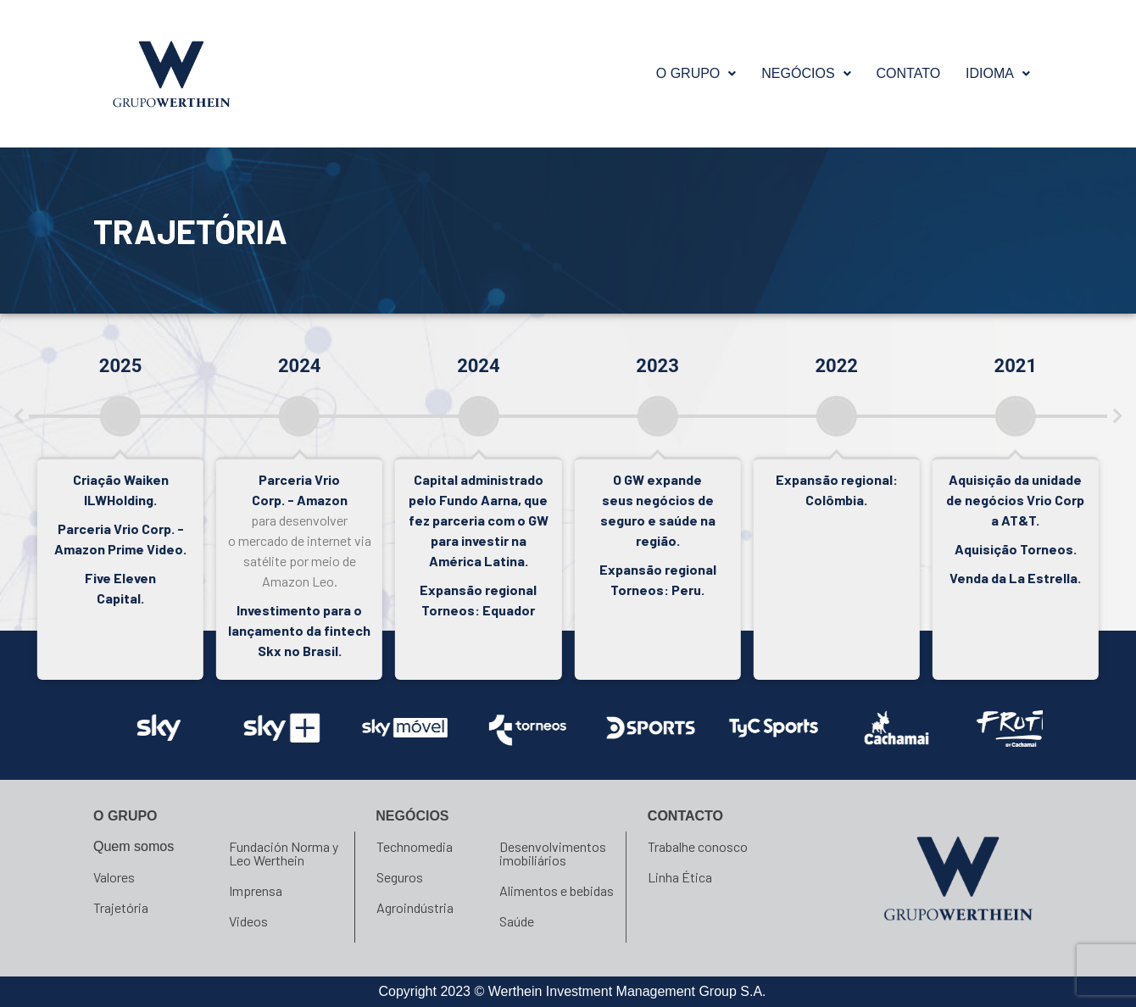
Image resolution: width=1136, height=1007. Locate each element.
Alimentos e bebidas (556, 890)
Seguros (399, 877)
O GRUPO (696, 73)
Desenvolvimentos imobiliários (552, 853)
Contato (909, 73)
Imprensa (255, 890)
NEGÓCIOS (805, 73)
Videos (248, 921)
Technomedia (414, 846)
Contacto (685, 816)
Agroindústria (415, 907)
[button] (696, 73)
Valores (114, 877)
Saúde (516, 921)
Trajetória (120, 907)
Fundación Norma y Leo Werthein (283, 853)
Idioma (998, 73)
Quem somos (133, 846)
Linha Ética (680, 877)
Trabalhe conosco (698, 846)
